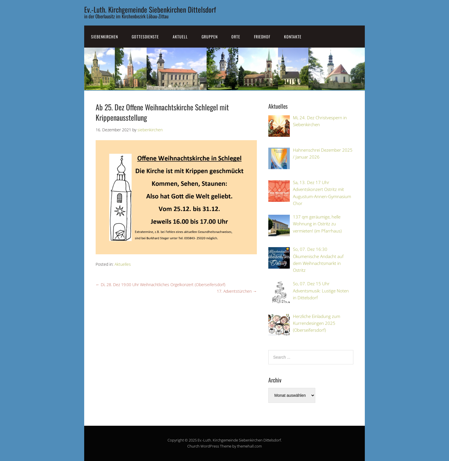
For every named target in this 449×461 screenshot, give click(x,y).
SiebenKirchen (104, 37)
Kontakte (293, 37)
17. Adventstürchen (237, 291)
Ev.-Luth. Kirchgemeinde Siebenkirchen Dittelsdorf (150, 9)
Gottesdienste (145, 37)
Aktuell (180, 37)
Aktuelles (123, 264)
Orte (235, 37)
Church (193, 446)
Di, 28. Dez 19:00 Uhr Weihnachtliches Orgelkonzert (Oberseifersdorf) (160, 284)
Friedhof (262, 37)
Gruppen (210, 37)
